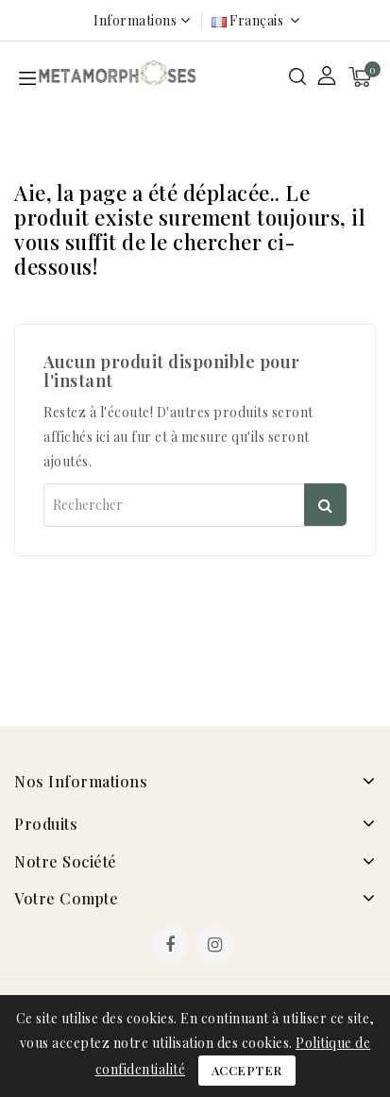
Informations (135, 20)
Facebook (173, 947)
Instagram (217, 947)
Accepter (247, 1070)
